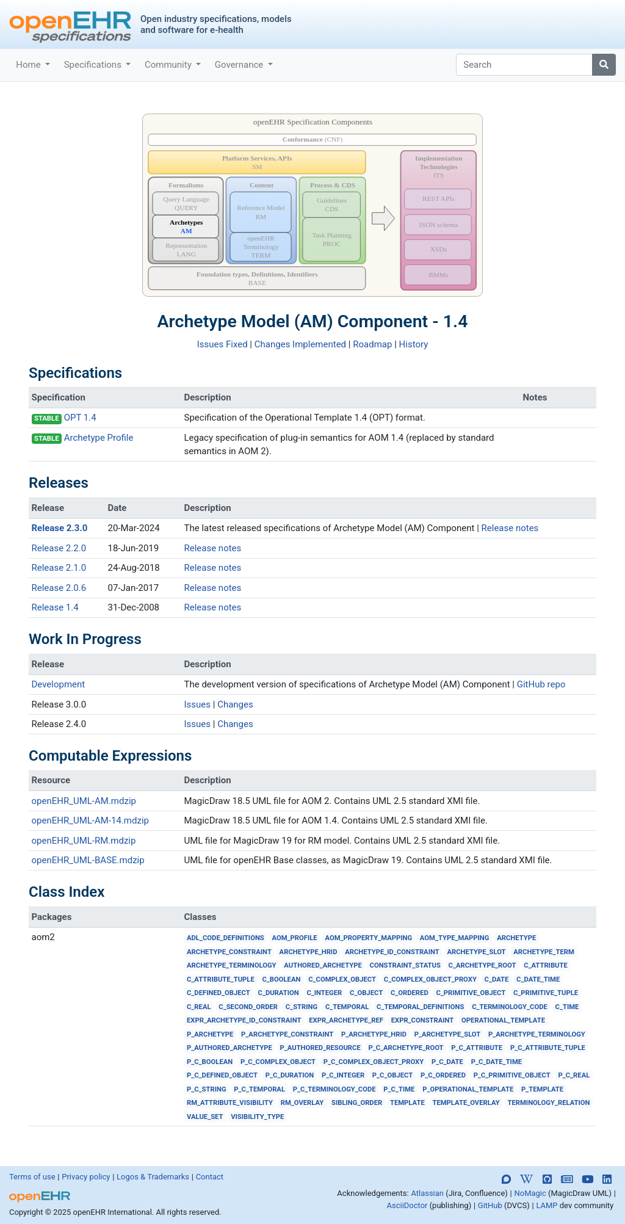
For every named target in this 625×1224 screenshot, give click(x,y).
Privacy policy (86, 1176)
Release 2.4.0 (59, 724)
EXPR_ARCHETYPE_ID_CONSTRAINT (244, 1020)
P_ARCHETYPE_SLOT (447, 1034)
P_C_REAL (574, 1075)
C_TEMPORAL (347, 1007)
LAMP (546, 1205)
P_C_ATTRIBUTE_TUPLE (547, 1048)
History (413, 344)
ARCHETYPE (516, 938)
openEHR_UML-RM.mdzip (84, 840)
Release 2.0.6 (59, 587)
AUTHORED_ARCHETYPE (323, 965)
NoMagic (530, 1193)
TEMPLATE (407, 1103)
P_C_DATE (447, 1062)
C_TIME (567, 1007)
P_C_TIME (398, 1089)
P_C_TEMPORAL (259, 1089)
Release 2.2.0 (59, 548)
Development (58, 684)
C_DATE (497, 979)
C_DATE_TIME (538, 979)
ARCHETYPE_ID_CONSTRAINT (392, 952)
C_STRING (301, 1007)
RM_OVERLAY (302, 1103)
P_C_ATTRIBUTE (476, 1048)
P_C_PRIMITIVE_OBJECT (512, 1075)
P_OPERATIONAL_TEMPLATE (467, 1089)
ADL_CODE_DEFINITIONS (225, 938)
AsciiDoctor (407, 1205)
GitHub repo (541, 684)
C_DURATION (278, 993)
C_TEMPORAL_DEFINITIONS (420, 1007)
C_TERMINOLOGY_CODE (509, 1007)
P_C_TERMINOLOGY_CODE (334, 1089)
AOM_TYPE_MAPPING (455, 938)
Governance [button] (240, 64)
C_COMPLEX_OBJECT (342, 979)
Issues (197, 704)
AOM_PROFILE (294, 938)
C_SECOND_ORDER (248, 1007)
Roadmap (372, 344)
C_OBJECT (366, 993)
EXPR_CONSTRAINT (422, 1020)
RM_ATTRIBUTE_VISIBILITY (230, 1103)
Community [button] (169, 64)
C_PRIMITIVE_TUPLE (545, 993)
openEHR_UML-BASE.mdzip (88, 860)
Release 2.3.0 (60, 528)
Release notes (510, 528)
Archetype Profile (99, 437)
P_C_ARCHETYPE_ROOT (405, 1048)
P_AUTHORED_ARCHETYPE (229, 1048)
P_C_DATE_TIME (496, 1062)
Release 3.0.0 (59, 704)
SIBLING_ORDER (356, 1103)
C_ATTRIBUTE (546, 965)
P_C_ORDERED (443, 1075)
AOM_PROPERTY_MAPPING (368, 938)
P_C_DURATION (290, 1075)
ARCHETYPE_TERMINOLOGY (231, 965)
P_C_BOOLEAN (210, 1062)
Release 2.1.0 (59, 567)
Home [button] (29, 64)
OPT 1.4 (80, 417)
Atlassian (427, 1193)
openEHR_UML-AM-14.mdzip (90, 820)
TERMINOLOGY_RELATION (548, 1103)
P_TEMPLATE (542, 1089)
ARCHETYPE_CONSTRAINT (229, 952)
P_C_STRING (206, 1089)
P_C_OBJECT (392, 1075)
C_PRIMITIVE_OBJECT (470, 993)
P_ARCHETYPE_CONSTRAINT (287, 1034)
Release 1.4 (55, 607)
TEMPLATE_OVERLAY (465, 1103)
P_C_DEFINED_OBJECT (222, 1075)
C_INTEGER (324, 993)
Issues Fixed (222, 344)
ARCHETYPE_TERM (543, 952)
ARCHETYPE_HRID (309, 952)
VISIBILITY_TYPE (257, 1117)
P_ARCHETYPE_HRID (373, 1034)
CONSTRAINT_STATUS (405, 965)
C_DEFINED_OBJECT (218, 993)
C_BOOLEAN (281, 979)
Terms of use (32, 1176)
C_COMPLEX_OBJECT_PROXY (430, 979)
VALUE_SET (205, 1117)
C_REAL (199, 1007)
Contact (209, 1176)
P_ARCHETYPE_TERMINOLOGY (536, 1034)
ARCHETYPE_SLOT (476, 952)
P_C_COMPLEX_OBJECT (278, 1062)
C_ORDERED (409, 993)
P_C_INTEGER (343, 1075)
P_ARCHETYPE (210, 1034)
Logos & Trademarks (153, 1176)
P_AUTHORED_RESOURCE (320, 1048)
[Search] (524, 65)
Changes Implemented (300, 344)
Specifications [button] (94, 64)
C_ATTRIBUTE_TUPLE (221, 979)
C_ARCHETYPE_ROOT (482, 965)
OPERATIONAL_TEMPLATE (503, 1020)
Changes (235, 704)
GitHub (490, 1205)
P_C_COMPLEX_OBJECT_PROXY (373, 1062)
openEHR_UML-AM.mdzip (84, 800)
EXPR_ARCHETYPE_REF (346, 1020)
